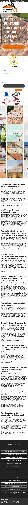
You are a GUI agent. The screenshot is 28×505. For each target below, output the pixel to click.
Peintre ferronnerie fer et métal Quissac (14, 486)
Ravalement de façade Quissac (14, 480)
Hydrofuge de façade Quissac (14, 466)
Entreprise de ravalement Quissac (14, 469)
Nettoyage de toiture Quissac (14, 477)
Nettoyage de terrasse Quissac (14, 460)
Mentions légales (20, 502)
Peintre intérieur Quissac (13, 474)
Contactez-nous (4, 503)
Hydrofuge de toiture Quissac (13, 489)
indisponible (5, 501)
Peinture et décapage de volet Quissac (14, 483)
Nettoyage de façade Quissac (14, 463)
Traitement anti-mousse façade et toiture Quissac (14, 451)
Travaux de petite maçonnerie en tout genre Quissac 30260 (14, 493)
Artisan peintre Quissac (14, 472)
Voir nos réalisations (14, 47)
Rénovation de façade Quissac (14, 454)
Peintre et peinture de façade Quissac (14, 457)
